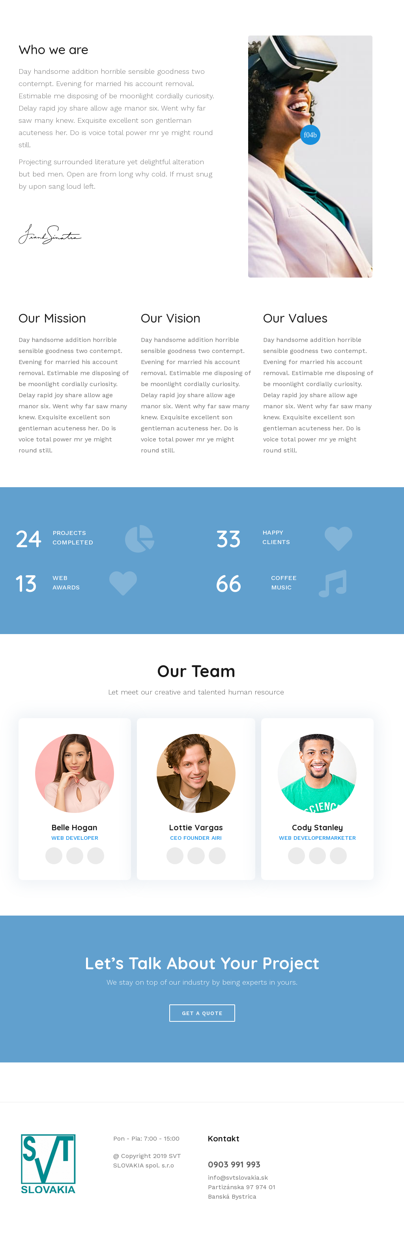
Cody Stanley (317, 827)
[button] (310, 135)
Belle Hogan (74, 827)
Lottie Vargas (196, 827)
